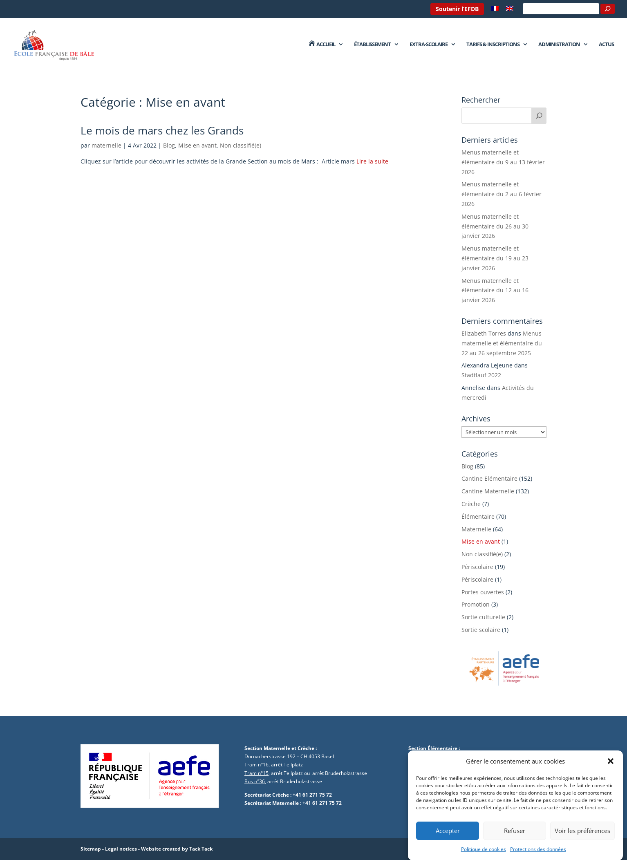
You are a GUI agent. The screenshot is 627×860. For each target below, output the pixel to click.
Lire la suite (372, 161)
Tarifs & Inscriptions (493, 44)
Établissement (372, 44)
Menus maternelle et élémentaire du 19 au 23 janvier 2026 (494, 258)
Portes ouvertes (482, 592)
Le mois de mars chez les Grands (162, 130)
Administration (559, 44)
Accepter (448, 839)
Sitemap (91, 848)
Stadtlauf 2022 (481, 375)
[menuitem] (495, 11)
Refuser (514, 839)
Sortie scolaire (480, 630)
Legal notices (121, 848)
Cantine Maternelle (487, 491)
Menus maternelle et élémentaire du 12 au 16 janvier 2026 (494, 290)
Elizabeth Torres (483, 333)
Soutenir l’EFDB (457, 9)
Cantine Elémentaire (489, 478)
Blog (169, 145)
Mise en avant (197, 145)
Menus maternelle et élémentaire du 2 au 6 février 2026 (501, 194)
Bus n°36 (254, 781)
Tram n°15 (256, 773)
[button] (611, 770)
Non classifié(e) (240, 145)
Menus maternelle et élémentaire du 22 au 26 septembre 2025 (501, 343)
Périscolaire (477, 567)
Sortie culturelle (483, 617)
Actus (606, 44)
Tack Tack (201, 848)
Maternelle (476, 529)
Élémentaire (478, 516)
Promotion (475, 604)
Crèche (471, 504)
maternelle (106, 145)
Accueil (321, 44)
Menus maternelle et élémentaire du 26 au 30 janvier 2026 (494, 226)
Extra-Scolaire (429, 44)
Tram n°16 (256, 764)
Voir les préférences (582, 839)
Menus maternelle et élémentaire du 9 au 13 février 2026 (503, 162)
